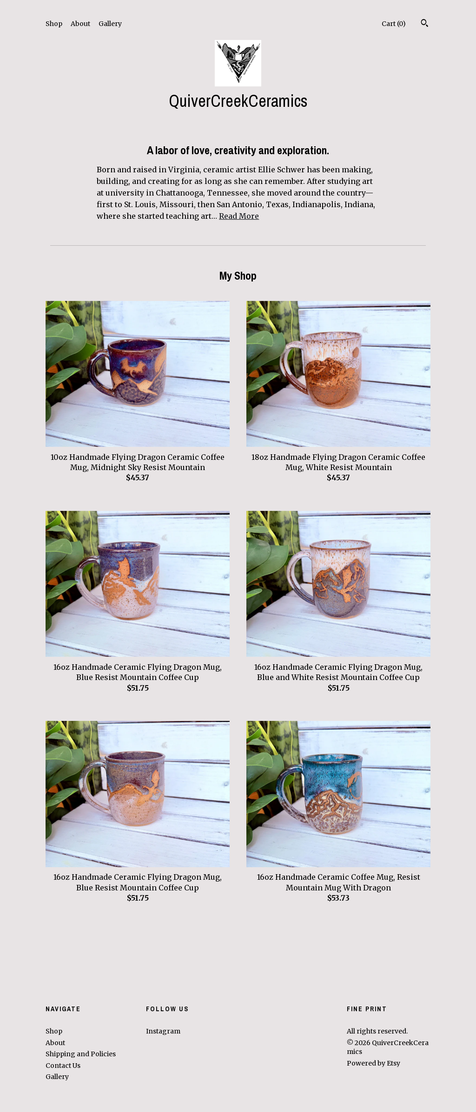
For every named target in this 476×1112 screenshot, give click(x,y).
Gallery (110, 24)
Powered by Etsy (373, 1063)
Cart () (394, 24)
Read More (239, 216)
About (80, 24)
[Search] (424, 24)
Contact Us (63, 1065)
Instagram (163, 1031)
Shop (54, 24)
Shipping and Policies (81, 1054)
